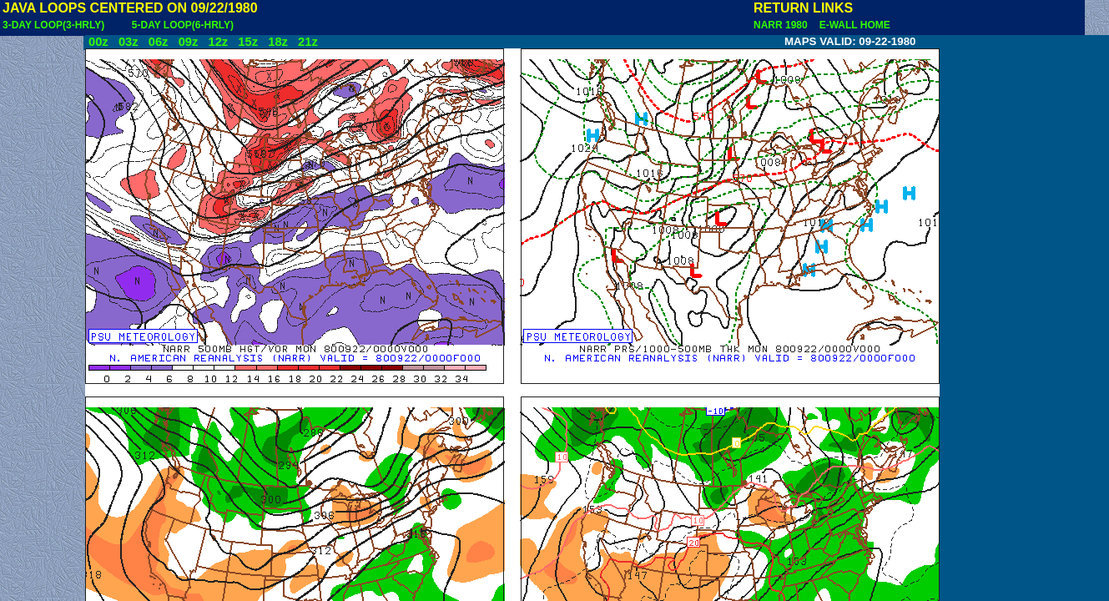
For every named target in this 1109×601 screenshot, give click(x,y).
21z (308, 41)
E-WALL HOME (852, 25)
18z (278, 41)
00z (98, 41)
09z (188, 41)
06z (158, 41)
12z (217, 41)
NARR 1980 (782, 25)
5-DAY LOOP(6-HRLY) (183, 25)
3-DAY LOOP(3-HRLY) (53, 25)
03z (128, 41)
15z (247, 41)
